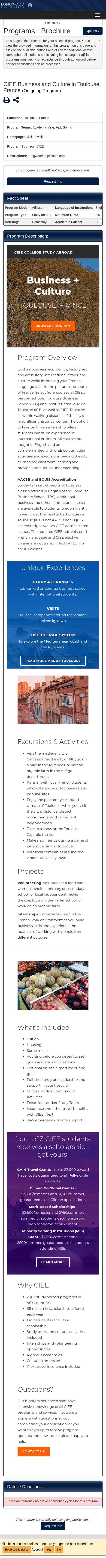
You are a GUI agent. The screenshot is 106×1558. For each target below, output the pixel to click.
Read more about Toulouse (53, 661)
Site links (53, 23)
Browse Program (53, 326)
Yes (49, 1549)
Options (93, 31)
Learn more (53, 1262)
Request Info (53, 181)
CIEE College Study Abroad (43, 252)
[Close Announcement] (99, 40)
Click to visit (34, 137)
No (59, 1549)
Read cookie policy (16, 1549)
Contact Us (33, 1451)
